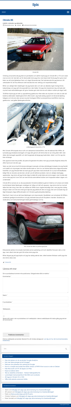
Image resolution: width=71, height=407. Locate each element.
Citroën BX (8, 262)
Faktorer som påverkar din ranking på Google (20, 364)
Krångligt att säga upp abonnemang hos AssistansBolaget (31, 390)
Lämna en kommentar (30, 25)
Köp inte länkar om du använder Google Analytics (21, 360)
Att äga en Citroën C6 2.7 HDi (14, 377)
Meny (4, 12)
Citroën (19, 25)
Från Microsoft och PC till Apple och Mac (18, 369)
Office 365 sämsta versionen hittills (16, 379)
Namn (5, 295)
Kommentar (7, 276)
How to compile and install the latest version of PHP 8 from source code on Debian (32, 366)
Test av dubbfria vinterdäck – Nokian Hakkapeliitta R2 (22, 373)
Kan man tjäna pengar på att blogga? (17, 362)
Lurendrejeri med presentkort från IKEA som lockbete (22, 375)
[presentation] (17, 326)
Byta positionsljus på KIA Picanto (22, 394)
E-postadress (7, 302)
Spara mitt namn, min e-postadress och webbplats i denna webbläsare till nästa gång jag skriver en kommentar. (34, 319)
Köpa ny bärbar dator (12, 371)
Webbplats (6, 309)
